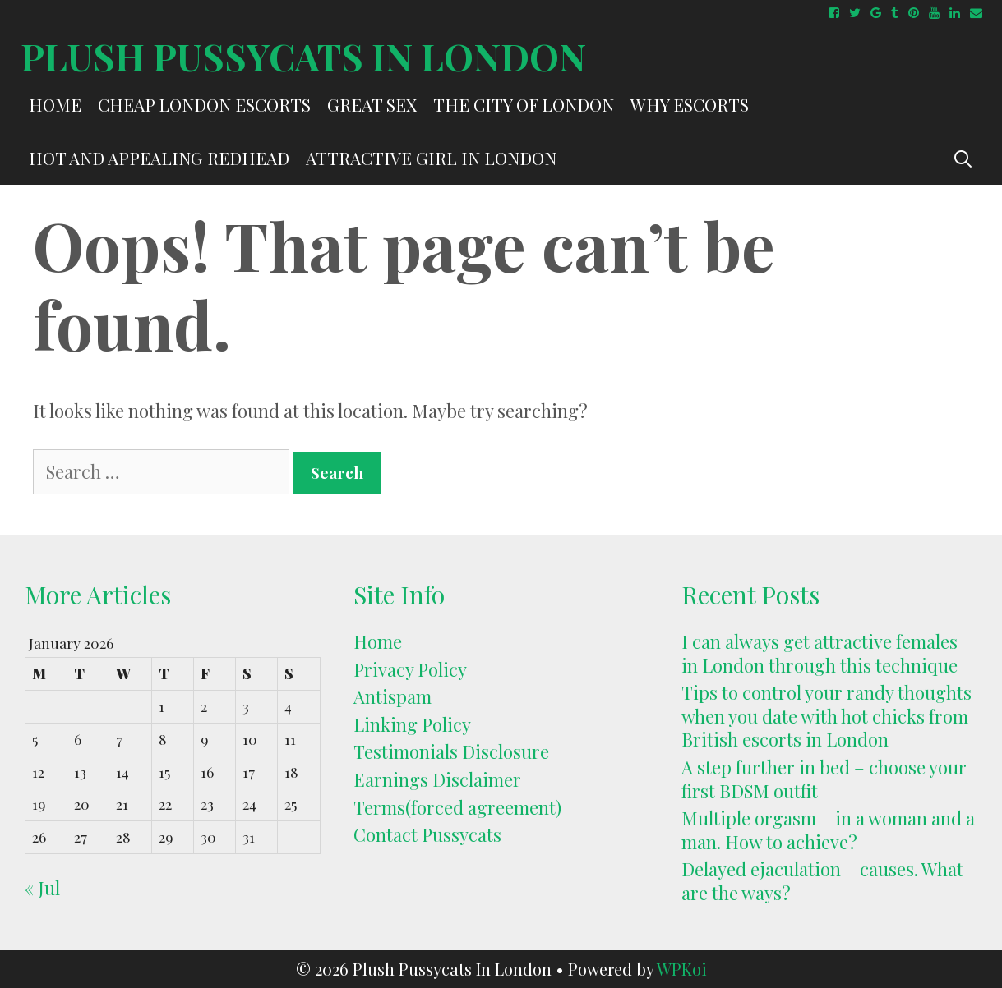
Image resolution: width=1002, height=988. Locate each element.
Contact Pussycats (427, 834)
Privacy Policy (410, 669)
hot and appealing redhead (159, 157)
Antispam (392, 696)
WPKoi (682, 969)
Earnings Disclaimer (437, 779)
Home (55, 104)
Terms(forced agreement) (457, 807)
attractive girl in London (431, 157)
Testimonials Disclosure (451, 751)
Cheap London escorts (204, 104)
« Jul (42, 887)
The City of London (523, 104)
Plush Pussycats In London (303, 55)
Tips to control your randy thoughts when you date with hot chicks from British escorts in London (826, 715)
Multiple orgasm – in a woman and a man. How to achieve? (828, 830)
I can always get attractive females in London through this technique (819, 653)
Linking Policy (412, 724)
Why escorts (689, 104)
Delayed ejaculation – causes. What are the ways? (822, 881)
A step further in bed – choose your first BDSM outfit (824, 779)
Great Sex (372, 104)
